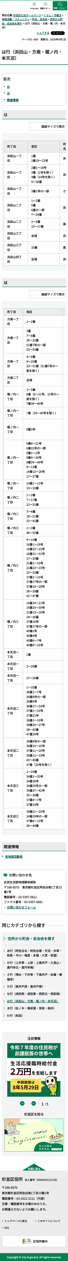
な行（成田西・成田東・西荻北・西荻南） (34, 993)
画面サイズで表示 (53, 126)
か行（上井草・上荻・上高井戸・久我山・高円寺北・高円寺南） (34, 965)
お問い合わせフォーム (21, 907)
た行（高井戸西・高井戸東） (26, 986)
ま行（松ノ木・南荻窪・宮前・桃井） (31, 1008)
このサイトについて (49, 1221)
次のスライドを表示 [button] (33, 1103)
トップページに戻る (15, 1221)
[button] (34, 6)
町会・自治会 (39, 19)
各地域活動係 (13, 856)
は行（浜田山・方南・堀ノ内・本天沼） (33, 1001)
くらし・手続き (52, 15)
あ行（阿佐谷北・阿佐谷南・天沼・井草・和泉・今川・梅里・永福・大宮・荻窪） (34, 953)
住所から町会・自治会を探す (31, 938)
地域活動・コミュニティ (16, 19)
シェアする (43, 32)
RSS (6, 1228)
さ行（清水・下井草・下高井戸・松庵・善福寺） (34, 976)
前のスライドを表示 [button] (22, 1103)
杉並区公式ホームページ (27, 15)
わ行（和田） (15, 1015)
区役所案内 (40, 1241)
